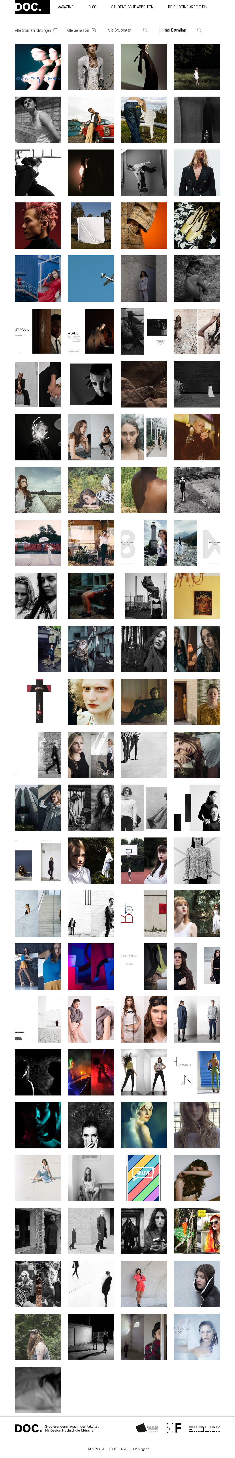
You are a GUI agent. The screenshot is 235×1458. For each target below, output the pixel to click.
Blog (92, 7)
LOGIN (113, 1449)
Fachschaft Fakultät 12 (173, 1428)
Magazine (65, 7)
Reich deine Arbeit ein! (188, 7)
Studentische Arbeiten (132, 7)
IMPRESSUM (96, 1449)
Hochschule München (147, 1428)
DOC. (32, 7)
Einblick (204, 1428)
